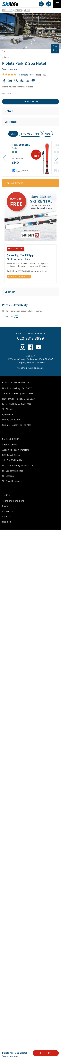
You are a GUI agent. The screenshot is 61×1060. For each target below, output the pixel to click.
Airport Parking (9, 444)
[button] (30, 111)
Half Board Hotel (26, 74)
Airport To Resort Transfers (15, 449)
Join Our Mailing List (12, 460)
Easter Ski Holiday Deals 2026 (16, 404)
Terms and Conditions (13, 500)
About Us (6, 516)
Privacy (5, 506)
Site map (6, 521)
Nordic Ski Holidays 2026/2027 (17, 388)
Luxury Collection (11, 419)
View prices (30, 101)
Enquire (45, 1053)
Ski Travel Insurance (12, 481)
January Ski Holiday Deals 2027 (17, 393)
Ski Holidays (7, 10)
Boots (22, 171)
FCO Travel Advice (11, 455)
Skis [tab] (13, 134)
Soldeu (27, 10)
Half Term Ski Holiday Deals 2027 (18, 398)
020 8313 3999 (30, 338)
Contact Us (7, 511)
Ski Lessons (8, 476)
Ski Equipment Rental (13, 470)
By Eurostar (8, 414)
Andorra (18, 10)
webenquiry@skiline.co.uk (30, 368)
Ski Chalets (7, 409)
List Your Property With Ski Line (18, 465)
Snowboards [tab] (30, 134)
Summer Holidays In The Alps (16, 425)
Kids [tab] (47, 134)
